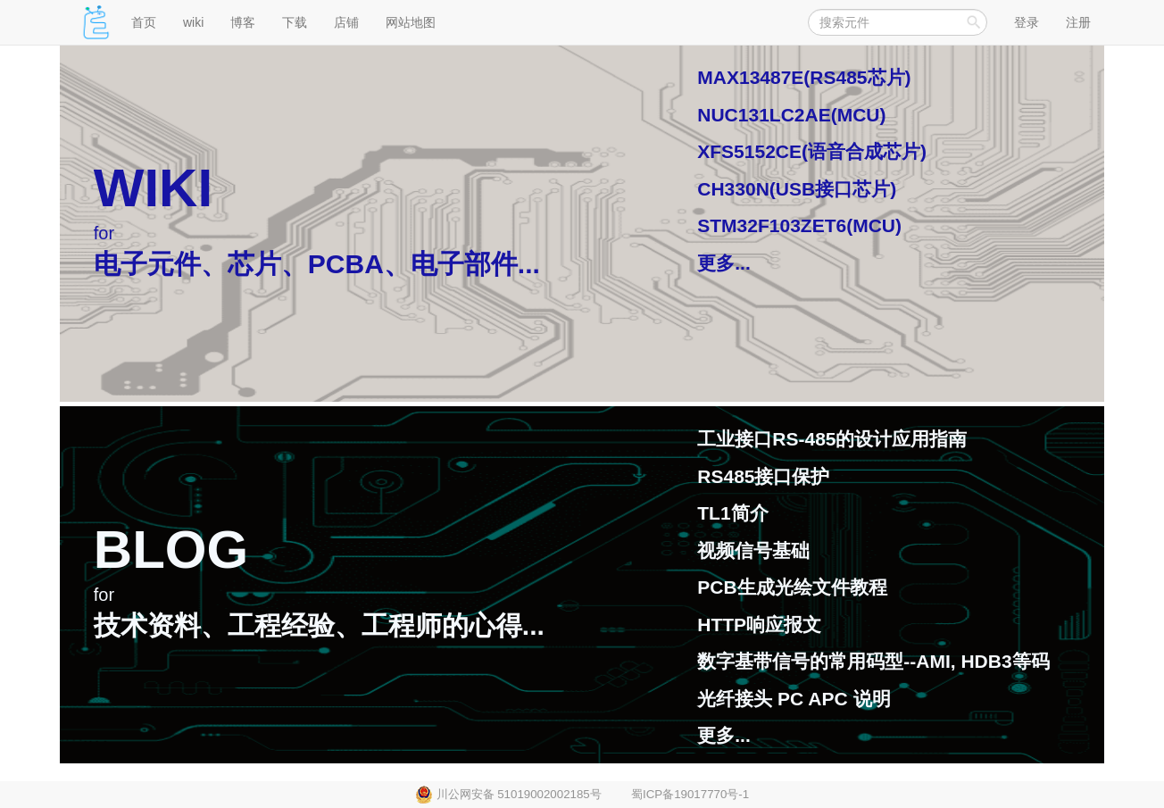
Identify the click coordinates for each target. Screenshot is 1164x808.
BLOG (171, 549)
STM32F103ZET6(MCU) (799, 225)
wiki (193, 22)
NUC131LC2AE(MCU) (791, 114)
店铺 (346, 22)
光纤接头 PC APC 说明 (793, 698)
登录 (1026, 22)
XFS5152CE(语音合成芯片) (812, 151)
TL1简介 (732, 513)
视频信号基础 (753, 550)
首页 (143, 22)
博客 (242, 22)
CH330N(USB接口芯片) (796, 189)
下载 (294, 22)
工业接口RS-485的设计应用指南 (832, 439)
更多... (724, 263)
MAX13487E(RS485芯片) (803, 77)
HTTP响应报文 (759, 624)
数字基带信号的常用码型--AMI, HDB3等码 (873, 661)
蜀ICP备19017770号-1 (690, 794)
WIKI (153, 188)
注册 (1078, 22)
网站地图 (411, 22)
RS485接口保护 (763, 476)
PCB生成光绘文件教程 (791, 587)
